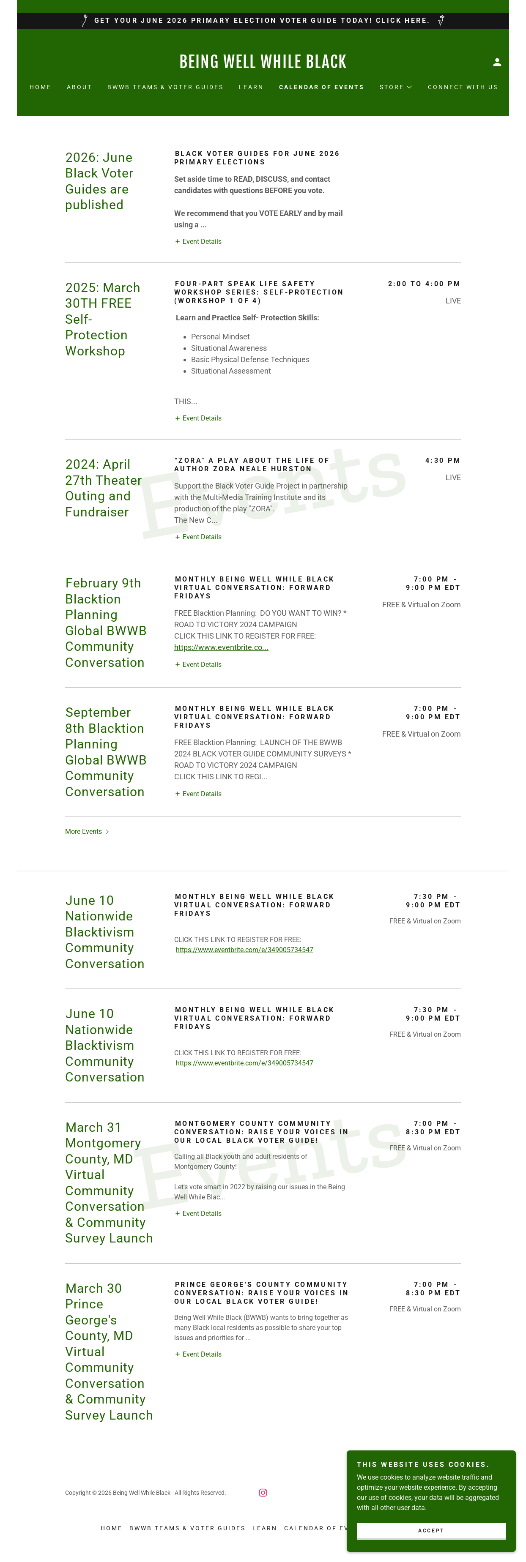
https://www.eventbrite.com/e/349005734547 (244, 950)
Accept (431, 1531)
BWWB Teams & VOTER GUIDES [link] (165, 87)
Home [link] (41, 87)
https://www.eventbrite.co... (221, 647)
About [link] (79, 87)
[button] (497, 62)
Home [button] (112, 1528)
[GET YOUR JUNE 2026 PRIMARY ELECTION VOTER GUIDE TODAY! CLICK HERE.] (263, 20)
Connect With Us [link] (463, 87)
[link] (263, 66)
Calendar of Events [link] (321, 87)
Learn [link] (251, 87)
